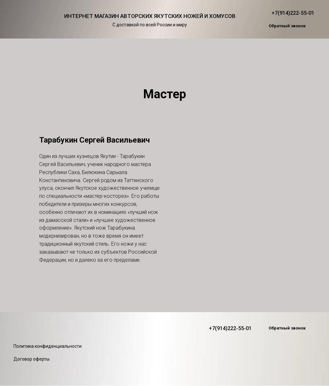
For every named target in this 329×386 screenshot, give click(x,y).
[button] (287, 26)
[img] (29, 19)
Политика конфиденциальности (47, 346)
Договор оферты (31, 359)
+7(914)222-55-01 (292, 13)
